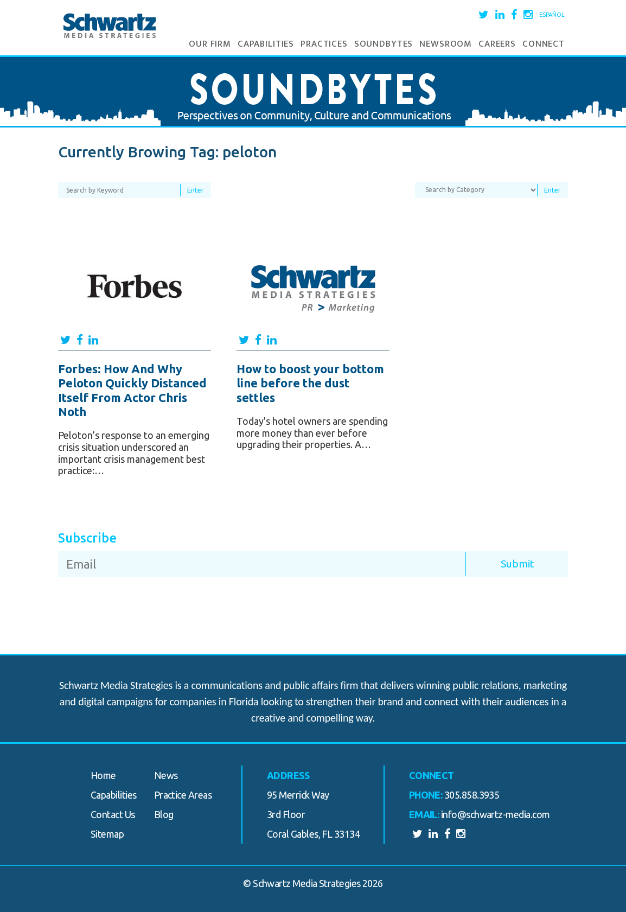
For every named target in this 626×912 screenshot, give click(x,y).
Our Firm (210, 44)
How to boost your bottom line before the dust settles (310, 383)
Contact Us (113, 814)
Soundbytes (383, 44)
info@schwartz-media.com (495, 814)
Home (103, 775)
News (166, 775)
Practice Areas (183, 794)
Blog (164, 814)
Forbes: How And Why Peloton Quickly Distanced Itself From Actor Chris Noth (132, 390)
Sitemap (107, 833)
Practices (324, 44)
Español (552, 14)
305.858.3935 (472, 794)
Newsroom (445, 44)
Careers (497, 44)
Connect (543, 44)
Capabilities (266, 44)
